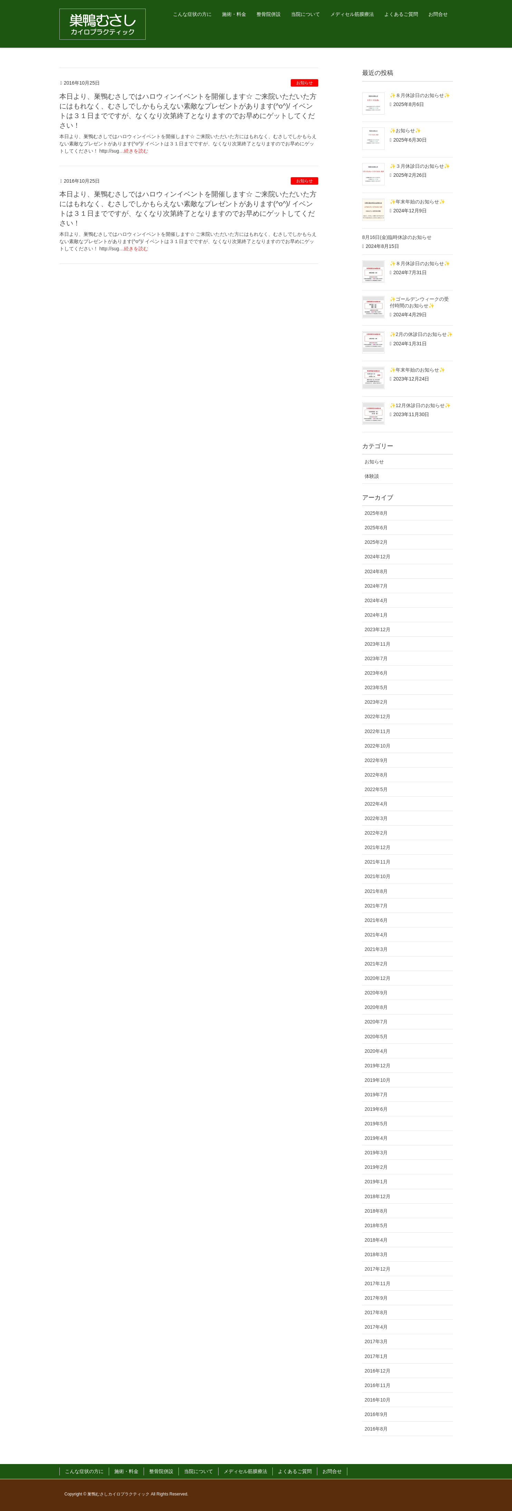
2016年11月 (377, 1385)
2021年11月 (377, 862)
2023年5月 (376, 687)
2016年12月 (377, 1371)
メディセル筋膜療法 (245, 1471)
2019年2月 (376, 1167)
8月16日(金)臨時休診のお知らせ (397, 237)
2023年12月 (377, 629)
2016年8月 (376, 1429)
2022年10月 (377, 746)
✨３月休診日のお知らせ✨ (420, 166)
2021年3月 (376, 949)
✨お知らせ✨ (405, 130)
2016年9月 (376, 1414)
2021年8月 (376, 891)
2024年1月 (376, 615)
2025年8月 (376, 513)
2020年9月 (376, 992)
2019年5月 (376, 1123)
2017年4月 (376, 1327)
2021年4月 (376, 934)
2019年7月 (376, 1094)
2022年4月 (376, 804)
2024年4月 (376, 600)
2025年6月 (376, 527)
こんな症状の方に (84, 1471)
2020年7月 (376, 1021)
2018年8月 (376, 1211)
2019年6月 (376, 1109)
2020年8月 (376, 1007)
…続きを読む (133, 151)
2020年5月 (376, 1036)
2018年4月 (376, 1240)
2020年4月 (376, 1051)
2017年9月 (376, 1298)
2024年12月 (377, 556)
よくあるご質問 (295, 1471)
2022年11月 (377, 731)
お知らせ (304, 82)
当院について (198, 1471)
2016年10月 (377, 1400)
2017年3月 (376, 1341)
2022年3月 (376, 818)
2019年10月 (377, 1080)
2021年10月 (377, 876)
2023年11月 (377, 644)
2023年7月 (376, 658)
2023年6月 (376, 673)
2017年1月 (376, 1356)
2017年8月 (376, 1312)
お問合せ (332, 1471)
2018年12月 (377, 1196)
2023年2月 (376, 702)
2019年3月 (376, 1152)
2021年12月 (377, 847)
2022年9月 (376, 760)
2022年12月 (377, 716)
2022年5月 (376, 789)
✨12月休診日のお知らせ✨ (420, 405)
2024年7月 (376, 586)
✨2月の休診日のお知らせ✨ (421, 334)
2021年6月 (376, 920)
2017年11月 (377, 1283)
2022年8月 (376, 775)
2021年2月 (376, 963)
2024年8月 (376, 571)
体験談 (372, 476)
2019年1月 (376, 1181)
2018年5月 (376, 1225)
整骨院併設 (161, 1471)
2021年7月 (376, 905)
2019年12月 (377, 1065)
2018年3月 (376, 1254)
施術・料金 (126, 1471)
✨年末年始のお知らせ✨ (417, 201)
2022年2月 (376, 833)
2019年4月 (376, 1138)
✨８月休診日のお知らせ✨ (420, 95)
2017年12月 (377, 1269)
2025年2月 (376, 542)
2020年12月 (377, 978)
